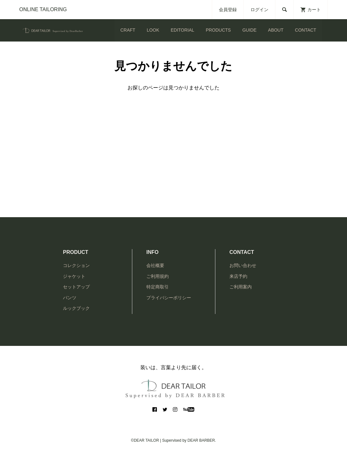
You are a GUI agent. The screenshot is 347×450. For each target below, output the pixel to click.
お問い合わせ (242, 265)
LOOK (153, 30)
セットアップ (76, 286)
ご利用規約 (157, 276)
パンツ (69, 297)
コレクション (76, 265)
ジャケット (74, 276)
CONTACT (305, 30)
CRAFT (127, 30)
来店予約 (238, 276)
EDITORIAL (182, 30)
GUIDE (249, 30)
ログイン (259, 9)
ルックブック (76, 308)
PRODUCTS (218, 30)
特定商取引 (157, 286)
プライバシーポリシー (168, 297)
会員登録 (228, 9)
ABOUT (275, 30)
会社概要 (155, 265)
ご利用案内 (240, 286)
